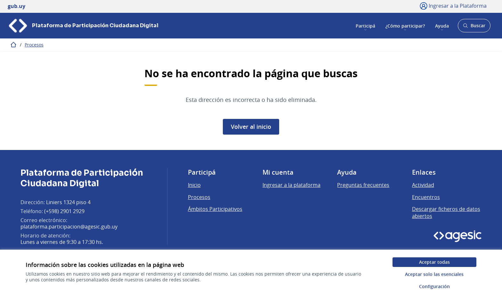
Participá (365, 25)
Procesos (34, 45)
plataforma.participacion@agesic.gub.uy (68, 226)
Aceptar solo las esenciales (434, 274)
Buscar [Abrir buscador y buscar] (474, 27)
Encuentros (426, 197)
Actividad (423, 184)
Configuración (434, 286)
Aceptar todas (434, 262)
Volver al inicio (251, 126)
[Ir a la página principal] (83, 25)
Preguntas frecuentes (363, 184)
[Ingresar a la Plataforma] (453, 5)
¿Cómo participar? (405, 25)
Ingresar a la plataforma (291, 184)
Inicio (194, 184)
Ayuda (442, 25)
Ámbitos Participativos (215, 208)
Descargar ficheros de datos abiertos (446, 212)
